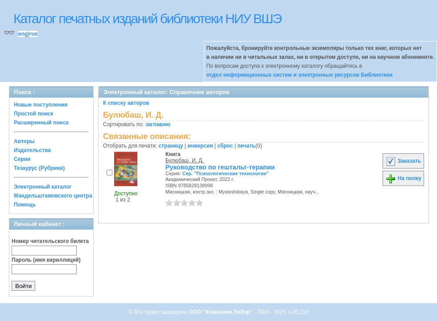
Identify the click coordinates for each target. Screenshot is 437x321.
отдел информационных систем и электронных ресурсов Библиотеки (299, 75)
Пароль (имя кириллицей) (46, 260)
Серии (22, 159)
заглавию (157, 124)
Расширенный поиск (41, 122)
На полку (403, 178)
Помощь (25, 205)
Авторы (24, 141)
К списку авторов (126, 103)
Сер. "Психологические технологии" (225, 173)
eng (23, 34)
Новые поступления (41, 105)
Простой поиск (33, 114)
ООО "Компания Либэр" (221, 312)
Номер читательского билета (50, 241)
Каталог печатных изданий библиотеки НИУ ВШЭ (147, 18)
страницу (171, 146)
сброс (225, 146)
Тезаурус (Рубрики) (39, 168)
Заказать (403, 161)
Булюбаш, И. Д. (184, 160)
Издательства (32, 150)
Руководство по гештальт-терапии (220, 167)
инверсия (200, 146)
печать (246, 146)
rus (33, 34)
